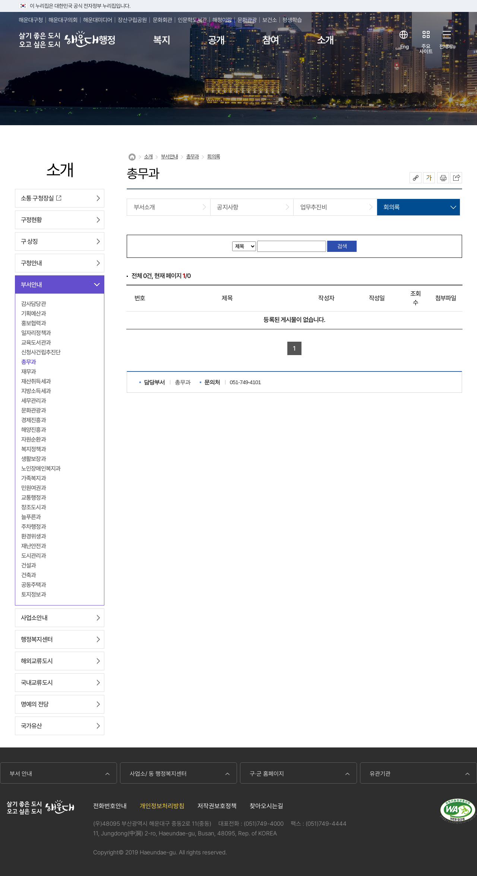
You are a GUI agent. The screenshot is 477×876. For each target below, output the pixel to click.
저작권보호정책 (217, 806)
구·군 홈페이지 (267, 773)
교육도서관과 (36, 342)
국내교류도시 (37, 682)
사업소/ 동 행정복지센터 (158, 773)
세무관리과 (33, 400)
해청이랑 (222, 19)
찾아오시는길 (266, 806)
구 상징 (29, 241)
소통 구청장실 (37, 198)
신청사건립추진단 (40, 352)
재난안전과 (33, 546)
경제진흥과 (33, 420)
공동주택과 (33, 584)
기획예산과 (33, 313)
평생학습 (292, 19)
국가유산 (31, 726)
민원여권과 (33, 487)
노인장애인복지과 (40, 468)
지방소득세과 (36, 391)
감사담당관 (33, 303)
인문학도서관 (192, 19)
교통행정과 (33, 497)
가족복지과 (33, 478)
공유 (415, 177)
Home (132, 157)
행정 (107, 40)
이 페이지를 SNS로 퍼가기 (456, 177)
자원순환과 (33, 439)
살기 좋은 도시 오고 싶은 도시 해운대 (59, 40)
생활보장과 (33, 458)
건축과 (28, 575)
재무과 (28, 371)
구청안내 (31, 263)
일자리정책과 (36, 332)
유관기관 (380, 773)
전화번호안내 (110, 806)
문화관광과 (33, 410)
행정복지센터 (37, 639)
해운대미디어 (97, 19)
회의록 (213, 156)
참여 (270, 40)
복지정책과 (33, 449)
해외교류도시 (37, 661)
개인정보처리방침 (162, 806)
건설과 (28, 565)
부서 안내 (21, 773)
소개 (325, 40)
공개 (216, 40)
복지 (161, 40)
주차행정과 (33, 526)
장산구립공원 (132, 19)
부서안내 (31, 284)
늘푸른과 (31, 517)
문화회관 (162, 19)
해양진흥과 (33, 429)
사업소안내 (34, 618)
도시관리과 (33, 555)
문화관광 (247, 19)
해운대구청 (31, 19)
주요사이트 (426, 48)
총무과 (28, 362)
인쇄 (443, 177)
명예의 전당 (34, 704)
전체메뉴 (447, 47)
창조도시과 (33, 507)
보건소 (269, 19)
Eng (404, 47)
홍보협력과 (33, 323)
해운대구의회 (63, 19)
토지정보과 (33, 594)
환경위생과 (33, 536)
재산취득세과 (36, 381)
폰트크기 (429, 177)
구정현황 (31, 220)
